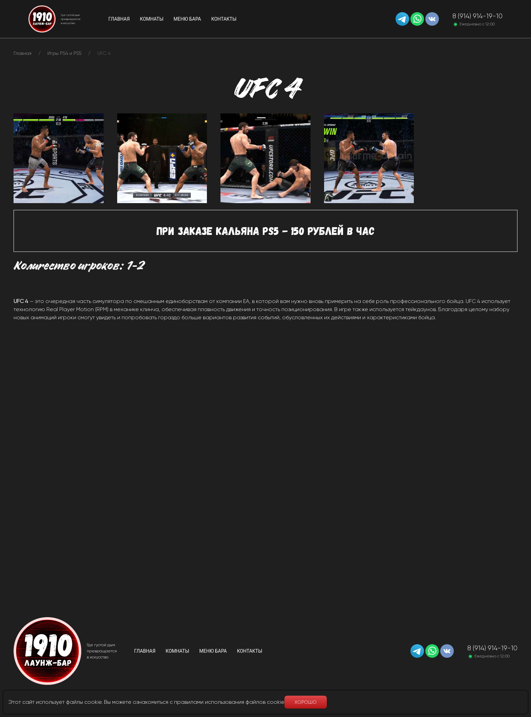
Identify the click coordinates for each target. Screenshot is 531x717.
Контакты (224, 19)
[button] (59, 157)
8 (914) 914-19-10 (477, 16)
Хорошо (306, 702)
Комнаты (177, 651)
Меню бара (187, 19)
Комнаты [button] (151, 19)
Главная (119, 19)
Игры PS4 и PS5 (64, 53)
